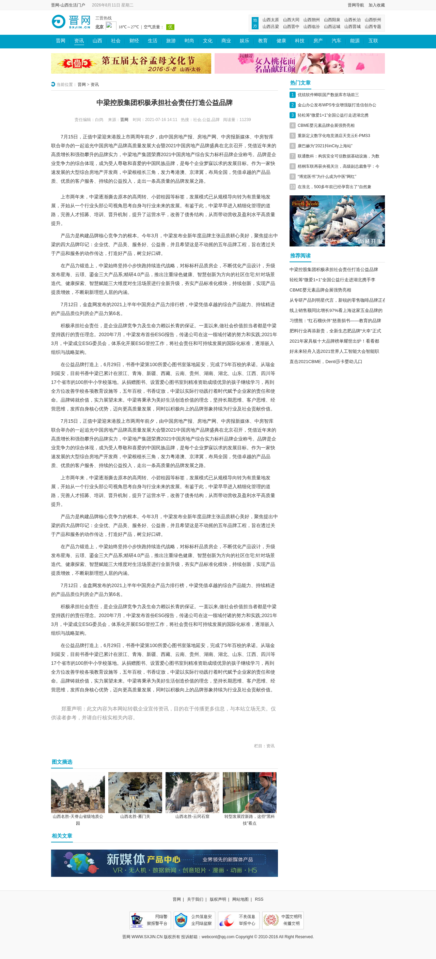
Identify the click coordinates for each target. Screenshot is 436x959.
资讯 (79, 40)
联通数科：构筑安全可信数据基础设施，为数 (338, 156)
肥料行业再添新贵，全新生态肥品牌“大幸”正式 (335, 330)
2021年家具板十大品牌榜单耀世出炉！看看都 (334, 341)
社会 (116, 40)
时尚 (189, 40)
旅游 (171, 40)
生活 (152, 40)
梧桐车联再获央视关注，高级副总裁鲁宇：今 (338, 166)
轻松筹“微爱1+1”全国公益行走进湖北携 (333, 115)
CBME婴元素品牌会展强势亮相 (326, 125)
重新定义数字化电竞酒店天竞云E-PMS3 (334, 135)
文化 (208, 40)
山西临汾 (311, 26)
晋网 (60, 40)
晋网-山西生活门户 (68, 5)
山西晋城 (352, 26)
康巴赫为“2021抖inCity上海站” (325, 146)
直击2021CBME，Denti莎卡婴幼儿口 (326, 361)
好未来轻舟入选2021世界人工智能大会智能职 (334, 351)
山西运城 (332, 26)
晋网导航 (356, 5)
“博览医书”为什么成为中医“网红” (327, 176)
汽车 (336, 40)
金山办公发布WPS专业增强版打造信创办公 (337, 105)
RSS (259, 899)
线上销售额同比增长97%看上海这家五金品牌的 (336, 310)
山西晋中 (291, 26)
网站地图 (240, 899)
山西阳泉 (332, 19)
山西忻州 (373, 19)
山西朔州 (311, 19)
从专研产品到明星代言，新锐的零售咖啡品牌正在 (338, 300)
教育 (263, 40)
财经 (134, 40)
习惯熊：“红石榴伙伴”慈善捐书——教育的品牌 (335, 320)
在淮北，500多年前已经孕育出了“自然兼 (334, 186)
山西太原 (271, 19)
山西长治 (352, 19)
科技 (300, 40)
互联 (373, 40)
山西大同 (291, 19)
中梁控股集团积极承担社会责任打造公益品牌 (334, 269)
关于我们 (195, 899)
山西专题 (373, 26)
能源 (355, 40)
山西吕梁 (271, 26)
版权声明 (218, 899)
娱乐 (244, 40)
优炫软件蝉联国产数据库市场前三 (328, 94)
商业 (226, 40)
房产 (318, 40)
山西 (97, 40)
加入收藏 (377, 5)
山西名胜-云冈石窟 (192, 816)
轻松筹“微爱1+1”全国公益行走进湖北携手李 (332, 279)
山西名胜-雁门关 (135, 816)
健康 (281, 40)
